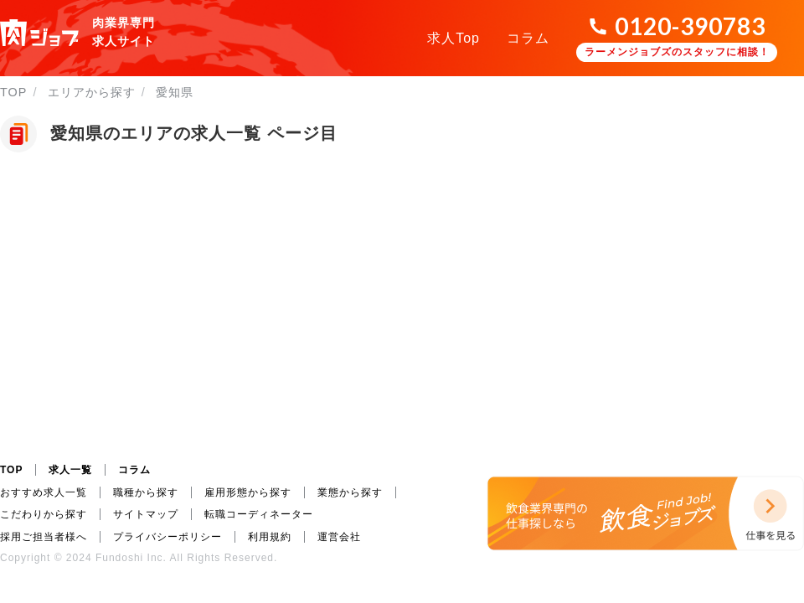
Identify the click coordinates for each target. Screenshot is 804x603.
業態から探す (350, 492)
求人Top (453, 38)
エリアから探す (92, 92)
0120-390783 (690, 26)
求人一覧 (70, 470)
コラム (528, 38)
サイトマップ (145, 514)
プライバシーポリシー (167, 537)
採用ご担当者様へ (43, 537)
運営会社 (339, 537)
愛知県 (174, 92)
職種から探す (145, 492)
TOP (13, 92)
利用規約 (269, 537)
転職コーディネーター (258, 514)
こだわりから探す (43, 514)
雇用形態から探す (247, 492)
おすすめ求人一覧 (43, 492)
